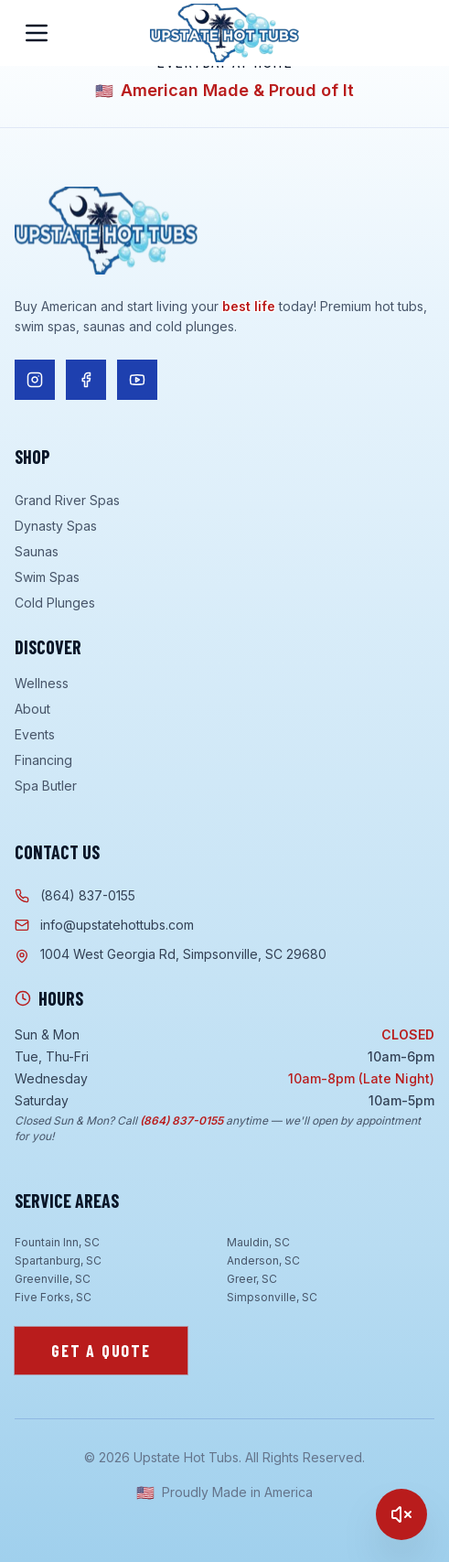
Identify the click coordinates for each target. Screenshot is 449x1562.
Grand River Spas (67, 500)
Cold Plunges (55, 602)
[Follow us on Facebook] (86, 380)
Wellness (42, 683)
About (32, 708)
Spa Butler (46, 785)
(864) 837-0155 (75, 895)
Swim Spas (47, 577)
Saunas (37, 551)
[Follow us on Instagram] (35, 380)
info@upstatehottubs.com (104, 924)
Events (35, 734)
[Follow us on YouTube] (137, 380)
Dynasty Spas (56, 525)
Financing (43, 760)
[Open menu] (37, 33)
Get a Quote (101, 1351)
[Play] (401, 1514)
